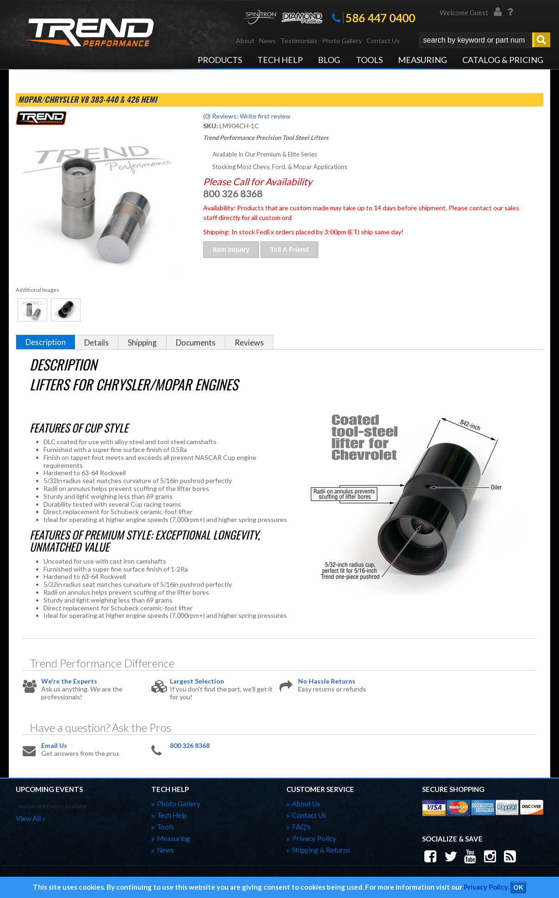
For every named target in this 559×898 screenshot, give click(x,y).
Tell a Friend (289, 249)
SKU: (211, 126)
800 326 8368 (190, 745)
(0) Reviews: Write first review (247, 116)
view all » (30, 818)
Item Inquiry (231, 249)
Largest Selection (197, 681)
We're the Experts (69, 681)
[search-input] (475, 40)
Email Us (54, 745)
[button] (484, 40)
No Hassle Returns (326, 681)
